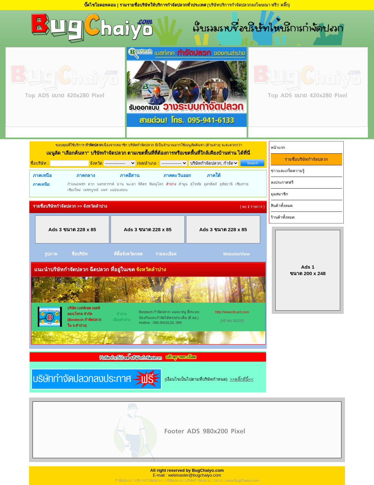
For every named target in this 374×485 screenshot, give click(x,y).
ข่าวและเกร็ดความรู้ (287, 171)
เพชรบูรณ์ (90, 190)
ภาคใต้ (214, 175)
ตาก (91, 184)
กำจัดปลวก (123, 480)
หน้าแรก (278, 147)
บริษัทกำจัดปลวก (198, 480)
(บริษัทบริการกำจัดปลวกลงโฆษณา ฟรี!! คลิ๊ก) (248, 5)
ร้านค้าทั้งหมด (283, 217)
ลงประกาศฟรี (282, 182)
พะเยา (131, 184)
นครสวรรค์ (105, 184)
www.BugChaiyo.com (242, 480)
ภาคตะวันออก (177, 175)
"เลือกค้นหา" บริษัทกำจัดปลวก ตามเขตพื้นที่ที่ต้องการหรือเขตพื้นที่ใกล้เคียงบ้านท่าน (150, 153)
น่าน (120, 184)
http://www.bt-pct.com (232, 312)
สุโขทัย (195, 184)
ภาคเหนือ (42, 175)
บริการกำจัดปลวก (148, 480)
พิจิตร (142, 184)
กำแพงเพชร (76, 184)
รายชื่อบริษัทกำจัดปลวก (306, 159)
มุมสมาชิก (279, 194)
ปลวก (218, 480)
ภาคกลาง (85, 175)
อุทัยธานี (226, 184)
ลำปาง (171, 184)
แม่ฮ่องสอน (119, 190)
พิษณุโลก (156, 184)
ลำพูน (183, 184)
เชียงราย (241, 184)
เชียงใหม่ (74, 190)
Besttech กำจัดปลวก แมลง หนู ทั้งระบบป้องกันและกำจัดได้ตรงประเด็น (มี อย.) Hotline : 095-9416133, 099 (169, 317)
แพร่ (104, 190)
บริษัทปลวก (173, 480)
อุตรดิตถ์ (210, 184)
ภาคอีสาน (130, 175)
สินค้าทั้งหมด (282, 205)
